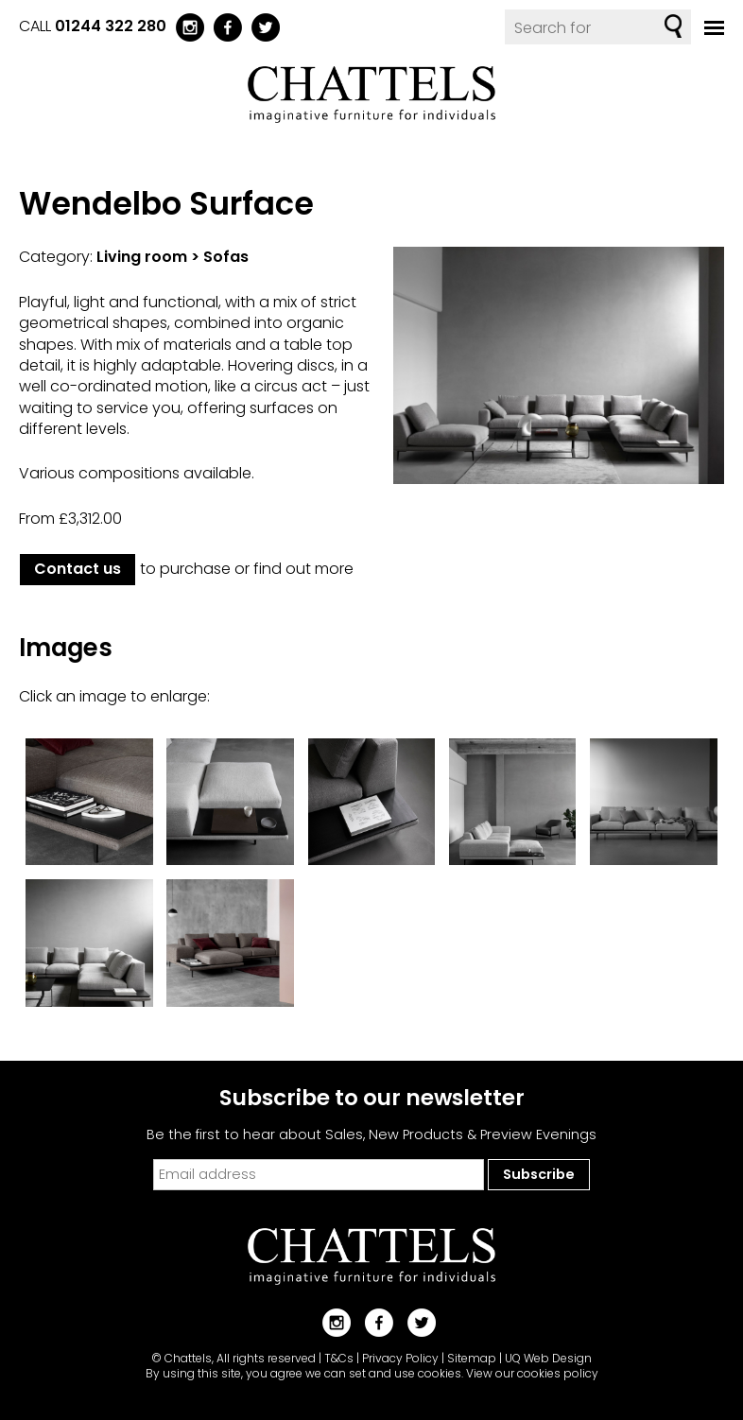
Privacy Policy (400, 1358)
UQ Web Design (548, 1358)
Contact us (77, 569)
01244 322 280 (110, 26)
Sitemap (471, 1358)
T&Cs (339, 1358)
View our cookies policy (532, 1373)
